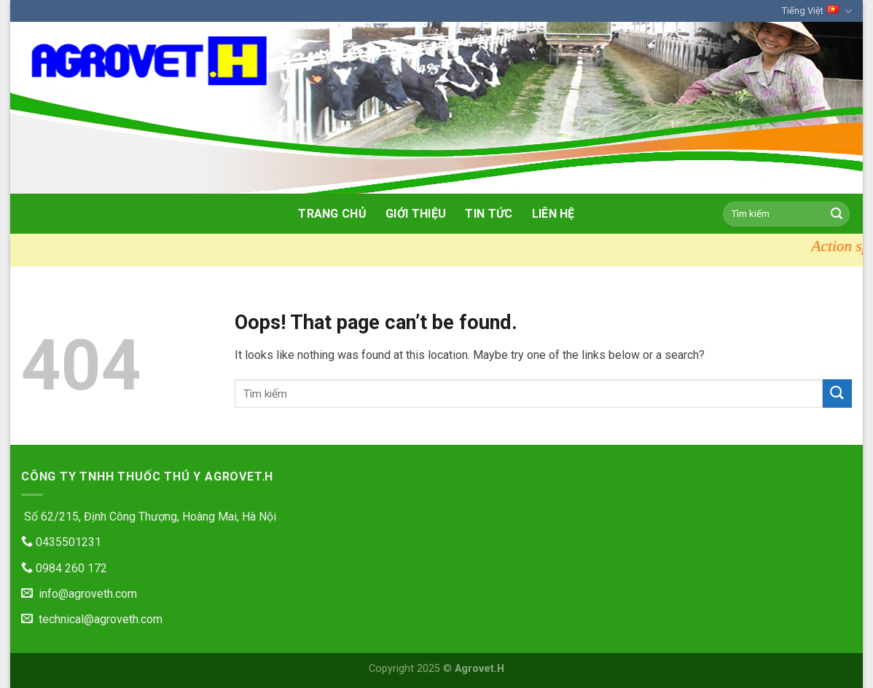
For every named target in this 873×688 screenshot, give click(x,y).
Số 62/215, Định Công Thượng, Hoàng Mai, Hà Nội (148, 516)
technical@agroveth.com (92, 619)
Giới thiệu (415, 214)
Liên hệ (553, 214)
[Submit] (836, 214)
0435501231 (61, 542)
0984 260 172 (64, 568)
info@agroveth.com (79, 594)
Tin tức (488, 214)
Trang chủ (332, 214)
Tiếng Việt (817, 11)
